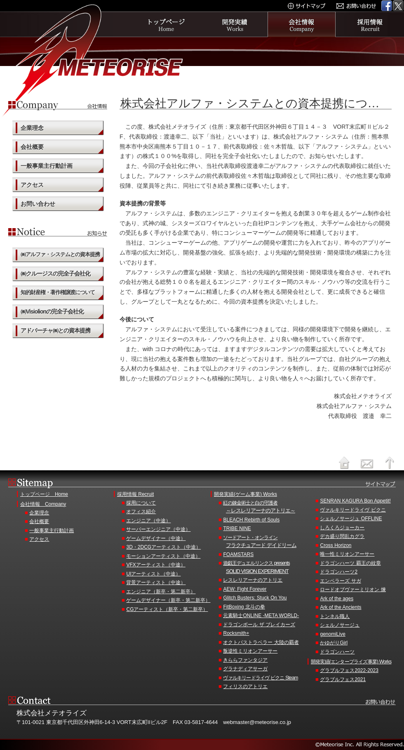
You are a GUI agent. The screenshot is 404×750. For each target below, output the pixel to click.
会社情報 (301, 24)
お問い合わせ (38, 203)
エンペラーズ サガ (340, 581)
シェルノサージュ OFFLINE (351, 518)
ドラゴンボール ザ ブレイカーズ (259, 624)
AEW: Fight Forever (244, 589)
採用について (141, 503)
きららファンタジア (245, 660)
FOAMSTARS (238, 554)
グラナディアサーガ (245, 669)
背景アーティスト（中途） (156, 582)
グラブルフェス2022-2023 (349, 670)
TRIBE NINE (237, 528)
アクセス (32, 185)
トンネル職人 (335, 616)
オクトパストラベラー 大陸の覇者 (260, 642)
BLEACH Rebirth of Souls (251, 520)
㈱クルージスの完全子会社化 (55, 273)
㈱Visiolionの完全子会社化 (52, 311)
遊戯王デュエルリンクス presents (266, 567)
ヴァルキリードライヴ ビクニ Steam (260, 678)
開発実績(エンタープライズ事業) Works (351, 662)
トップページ (166, 24)
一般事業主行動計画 (47, 166)
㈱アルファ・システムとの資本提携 (60, 254)
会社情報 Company (43, 504)
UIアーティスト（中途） (153, 574)
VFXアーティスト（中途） (155, 565)
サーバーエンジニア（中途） (158, 529)
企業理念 (32, 128)
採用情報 (370, 24)
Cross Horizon (335, 545)
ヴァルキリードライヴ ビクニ (352, 510)
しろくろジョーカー (342, 528)
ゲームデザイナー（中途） (156, 538)
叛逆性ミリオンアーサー (250, 651)
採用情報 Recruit (135, 494)
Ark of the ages (336, 598)
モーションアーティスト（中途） (163, 556)
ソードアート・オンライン (266, 542)
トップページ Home (44, 494)
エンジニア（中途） (148, 521)
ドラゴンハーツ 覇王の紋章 (350, 563)
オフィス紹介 (141, 511)
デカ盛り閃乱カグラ (342, 536)
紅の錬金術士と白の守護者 (266, 507)
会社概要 (32, 147)
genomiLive (332, 634)
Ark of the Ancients (340, 607)
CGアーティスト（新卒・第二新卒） (167, 609)
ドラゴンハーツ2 (338, 572)
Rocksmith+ (236, 633)
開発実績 (234, 24)
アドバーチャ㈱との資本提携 (55, 330)
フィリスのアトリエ (245, 686)
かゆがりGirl (334, 643)
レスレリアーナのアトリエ (252, 580)
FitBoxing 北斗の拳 (244, 607)
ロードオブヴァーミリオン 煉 (352, 589)
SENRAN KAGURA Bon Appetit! (355, 501)
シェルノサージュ (339, 625)
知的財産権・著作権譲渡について (58, 292)
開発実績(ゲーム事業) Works (245, 494)
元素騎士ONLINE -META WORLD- (261, 615)
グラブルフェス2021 (343, 679)
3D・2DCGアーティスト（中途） (163, 547)
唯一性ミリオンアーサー (347, 554)
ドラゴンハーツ (337, 652)
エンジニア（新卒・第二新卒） (160, 591)
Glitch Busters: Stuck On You (255, 598)
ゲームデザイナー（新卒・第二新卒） (168, 600)
